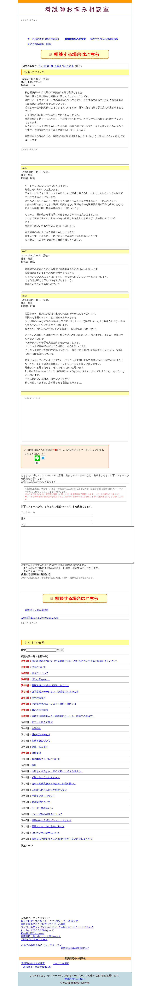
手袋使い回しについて (43, 796)
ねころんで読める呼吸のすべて (37, 930)
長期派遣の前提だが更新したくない (50, 685)
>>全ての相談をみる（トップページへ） (42, 945)
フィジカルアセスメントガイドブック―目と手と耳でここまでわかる (57, 927)
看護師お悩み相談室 (78, 9)
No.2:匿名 (56, 66)
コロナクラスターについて (46, 832)
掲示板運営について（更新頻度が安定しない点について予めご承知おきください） (75, 661)
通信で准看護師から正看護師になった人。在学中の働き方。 (63, 716)
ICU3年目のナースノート (34, 939)
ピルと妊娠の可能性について (47, 814)
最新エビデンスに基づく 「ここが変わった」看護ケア (49, 921)
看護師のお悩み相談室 (36, 610)
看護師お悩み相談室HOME (75, 948)
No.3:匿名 (68, 66)
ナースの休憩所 (61, 963)
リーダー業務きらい (42, 808)
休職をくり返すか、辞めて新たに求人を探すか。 (57, 771)
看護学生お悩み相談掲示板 (104, 39)
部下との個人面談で (42, 722)
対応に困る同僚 (40, 710)
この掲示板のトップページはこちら (39, 617)
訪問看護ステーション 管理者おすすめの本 (55, 691)
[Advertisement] (74, 28)
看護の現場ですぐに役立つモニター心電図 (43, 924)
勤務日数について (41, 740)
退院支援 (36, 753)
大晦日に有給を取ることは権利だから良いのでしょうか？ (62, 839)
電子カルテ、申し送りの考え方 (48, 826)
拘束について (39, 667)
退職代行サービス (41, 734)
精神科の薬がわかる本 (32, 933)
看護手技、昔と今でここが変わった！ (41, 936)
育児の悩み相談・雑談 (39, 44)
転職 (34, 765)
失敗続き (36, 728)
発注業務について (41, 802)
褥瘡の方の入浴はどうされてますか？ (51, 820)
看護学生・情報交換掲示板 (37, 967)
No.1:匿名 (44, 66)
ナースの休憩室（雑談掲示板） (43, 39)
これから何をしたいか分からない (49, 789)
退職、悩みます (40, 747)
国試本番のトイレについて (46, 759)
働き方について (40, 673)
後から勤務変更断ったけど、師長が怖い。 (54, 783)
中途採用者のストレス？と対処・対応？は (54, 704)
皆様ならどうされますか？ (46, 777)
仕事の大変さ (39, 698)
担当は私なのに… (41, 679)
